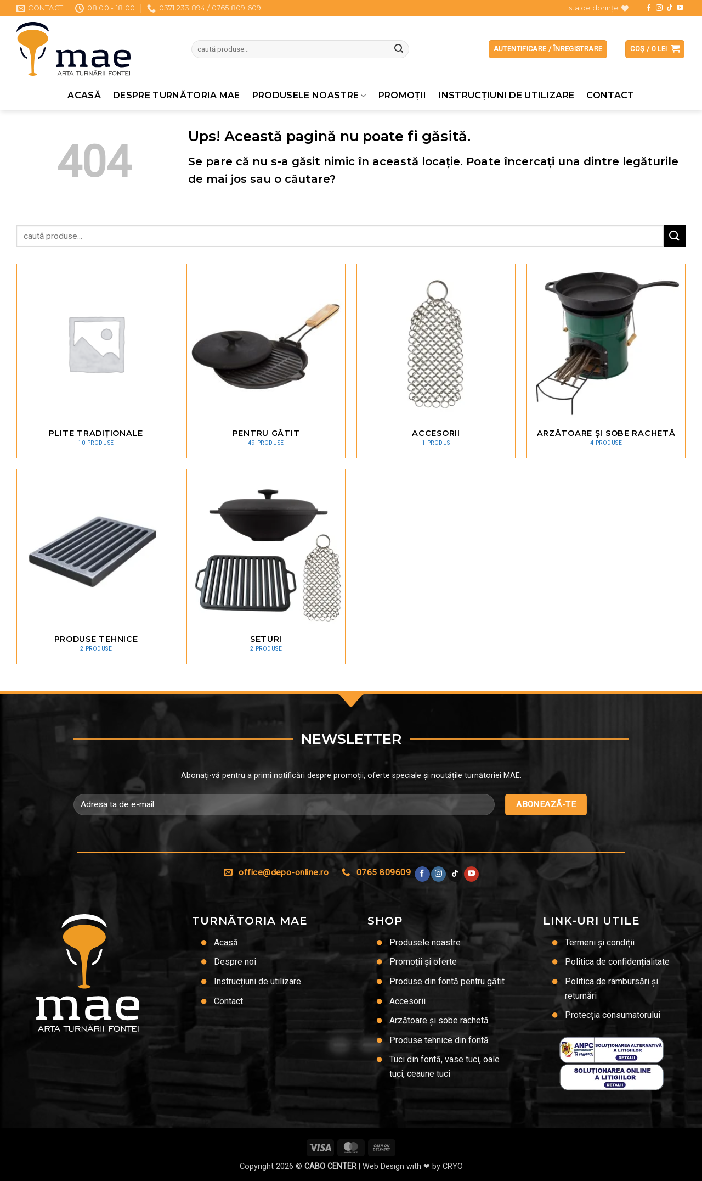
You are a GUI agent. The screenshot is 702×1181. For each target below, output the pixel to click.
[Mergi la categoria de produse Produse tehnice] (96, 566)
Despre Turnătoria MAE (176, 95)
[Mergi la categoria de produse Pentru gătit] (266, 361)
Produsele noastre (309, 95)
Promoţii (402, 95)
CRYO (453, 1166)
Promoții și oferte (423, 961)
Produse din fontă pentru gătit (447, 981)
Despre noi (235, 961)
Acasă (84, 95)
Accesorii (407, 1001)
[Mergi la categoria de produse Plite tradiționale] (96, 361)
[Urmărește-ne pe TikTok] (669, 8)
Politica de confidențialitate (617, 961)
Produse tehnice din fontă (439, 1040)
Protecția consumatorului (612, 1015)
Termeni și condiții (600, 942)
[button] (654, 49)
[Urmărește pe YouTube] (680, 8)
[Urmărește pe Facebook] (649, 8)
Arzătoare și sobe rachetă (439, 1020)
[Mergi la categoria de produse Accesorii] (436, 361)
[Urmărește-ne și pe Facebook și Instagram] (659, 8)
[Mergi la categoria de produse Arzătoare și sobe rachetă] (606, 361)
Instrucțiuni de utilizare (506, 95)
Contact (610, 95)
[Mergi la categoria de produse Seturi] (266, 566)
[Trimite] (398, 49)
